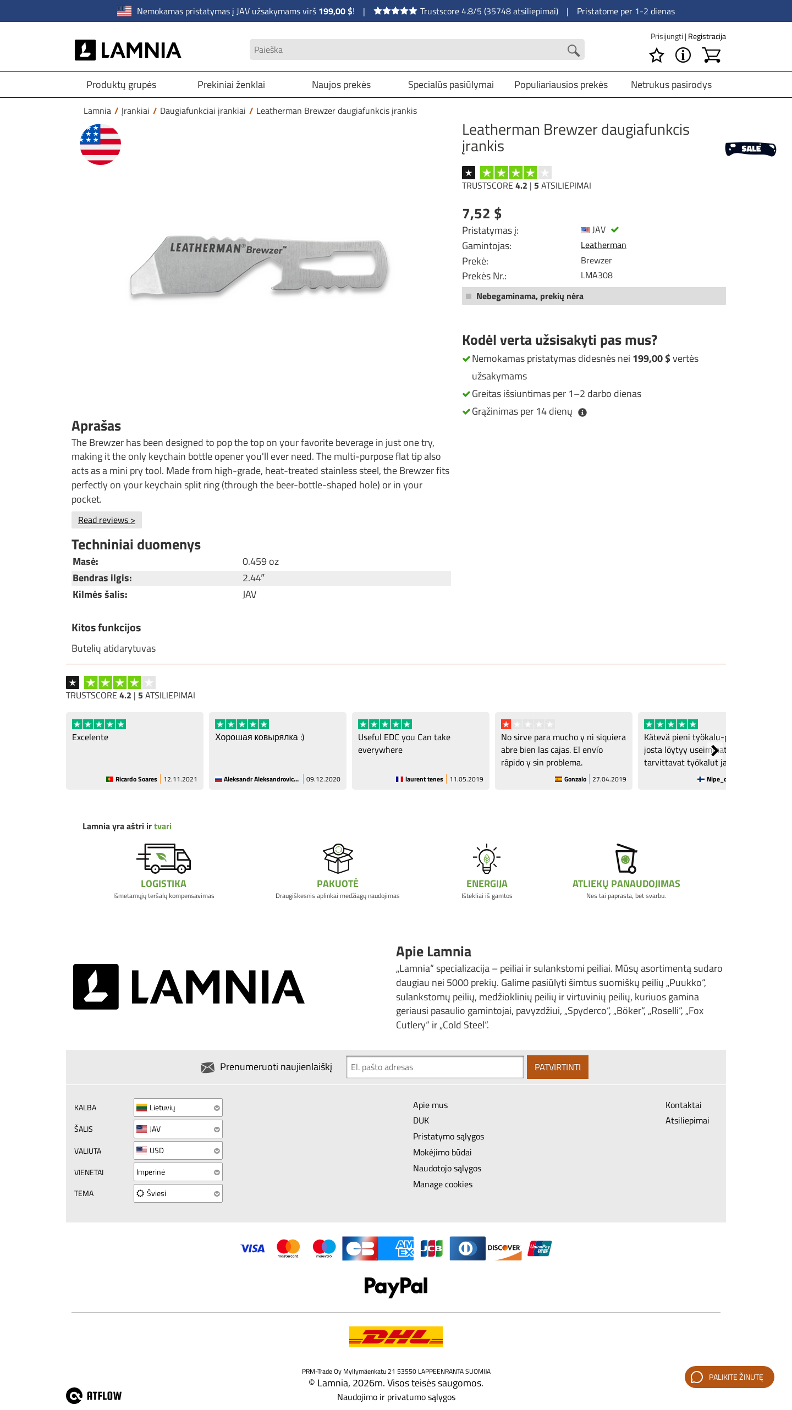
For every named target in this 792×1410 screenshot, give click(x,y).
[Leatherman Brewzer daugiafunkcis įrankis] (258, 265)
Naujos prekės (341, 84)
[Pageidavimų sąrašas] (656, 55)
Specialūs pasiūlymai (451, 84)
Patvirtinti (558, 1066)
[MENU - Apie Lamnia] (683, 55)
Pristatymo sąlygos (448, 1136)
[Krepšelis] (711, 55)
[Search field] (417, 49)
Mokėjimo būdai (442, 1152)
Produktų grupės (121, 84)
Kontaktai (684, 1104)
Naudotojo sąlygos (447, 1168)
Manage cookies (442, 1184)
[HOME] (128, 49)
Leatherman (603, 244)
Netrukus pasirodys (671, 84)
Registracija (707, 36)
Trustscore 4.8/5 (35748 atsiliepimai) (465, 11)
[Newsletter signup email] (435, 1066)
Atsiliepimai (688, 1120)
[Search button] (574, 51)
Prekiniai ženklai (231, 84)
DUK (421, 1120)
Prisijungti (668, 36)
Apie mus (430, 1104)
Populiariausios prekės (561, 84)
